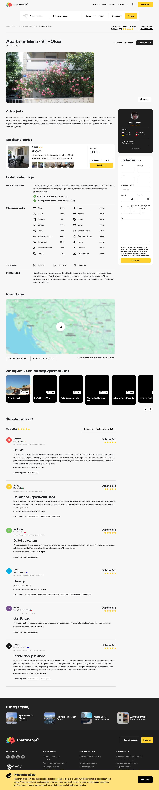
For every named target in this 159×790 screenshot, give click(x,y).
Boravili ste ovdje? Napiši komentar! (98, 429)
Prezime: (140, 165)
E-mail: (123, 175)
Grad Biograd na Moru (51, 767)
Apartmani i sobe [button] (99, 4)
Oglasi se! (145, 4)
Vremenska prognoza (87, 760)
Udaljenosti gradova (87, 767)
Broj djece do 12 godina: (135, 206)
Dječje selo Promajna (123, 767)
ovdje (51, 782)
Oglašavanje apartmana (88, 763)
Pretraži (131, 16)
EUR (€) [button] (121, 4)
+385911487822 (128, 141)
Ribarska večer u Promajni (125, 760)
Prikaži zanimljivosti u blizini (43, 358)
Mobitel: (139, 175)
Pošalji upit (101, 165)
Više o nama (136, 148)
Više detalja (68, 158)
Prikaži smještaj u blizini (17, 358)
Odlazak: (140, 195)
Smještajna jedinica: (127, 185)
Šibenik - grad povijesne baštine (54, 763)
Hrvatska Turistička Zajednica (90, 756)
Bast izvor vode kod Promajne (126, 763)
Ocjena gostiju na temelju (123, 28)
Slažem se (145, 779)
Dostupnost (95, 160)
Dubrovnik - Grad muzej (51, 756)
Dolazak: (123, 195)
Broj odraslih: (125, 206)
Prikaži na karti (144, 43)
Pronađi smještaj (129, 740)
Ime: (122, 165)
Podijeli (129, 43)
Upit (122, 218)
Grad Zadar (47, 760)
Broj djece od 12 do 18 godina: (145, 206)
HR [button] (112, 4)
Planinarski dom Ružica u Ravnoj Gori (129, 756)
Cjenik (107, 160)
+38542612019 (128, 143)
